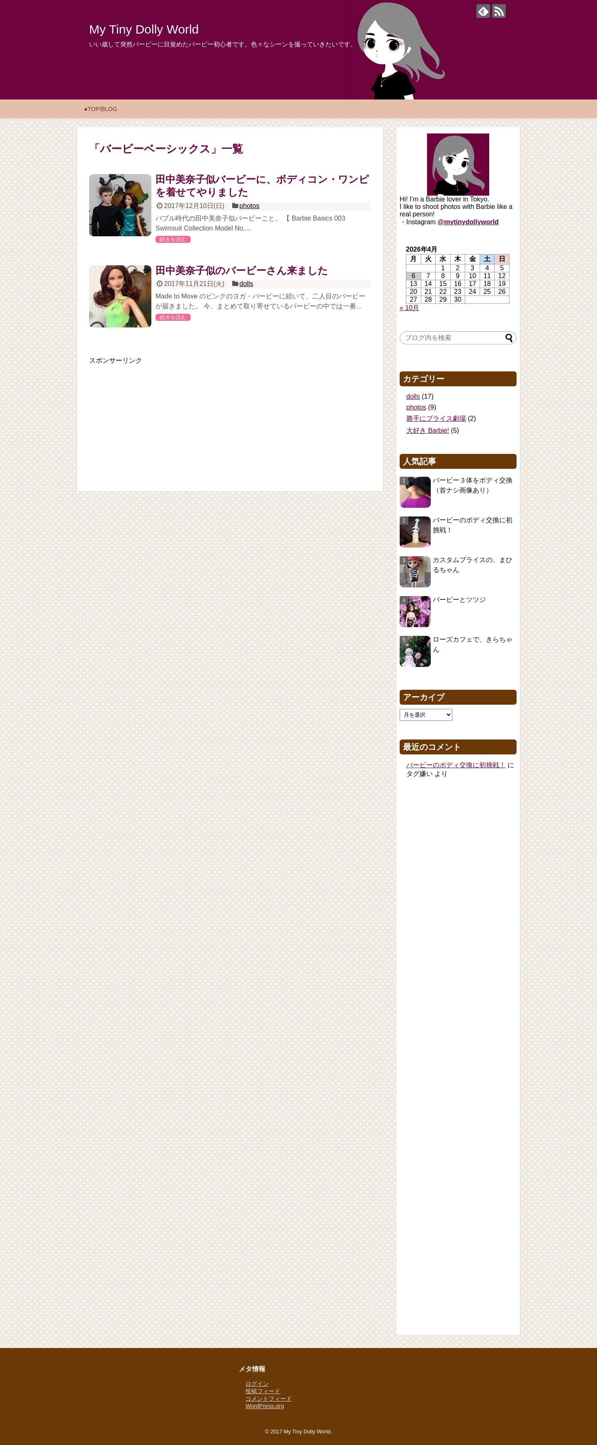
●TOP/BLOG (100, 109)
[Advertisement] (151, 417)
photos (250, 205)
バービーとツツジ (459, 599)
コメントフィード (268, 1398)
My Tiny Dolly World (144, 29)
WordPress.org (264, 1406)
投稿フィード (262, 1391)
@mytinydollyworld (468, 221)
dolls (246, 283)
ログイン (257, 1383)
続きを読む (173, 239)
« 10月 (409, 307)
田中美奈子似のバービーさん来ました (241, 270)
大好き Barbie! (427, 430)
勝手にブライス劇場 (436, 418)
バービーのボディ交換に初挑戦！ (456, 765)
